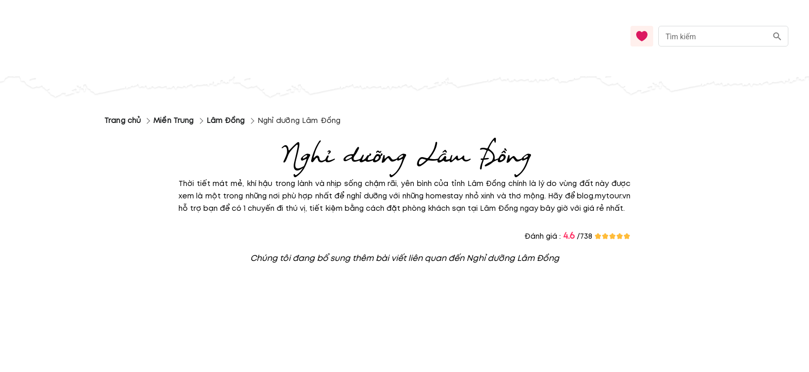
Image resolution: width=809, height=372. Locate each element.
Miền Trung (173, 120)
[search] (777, 36)
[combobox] (723, 36)
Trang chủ (122, 120)
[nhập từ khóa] (713, 35)
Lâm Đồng (225, 120)
